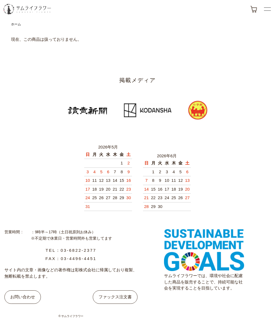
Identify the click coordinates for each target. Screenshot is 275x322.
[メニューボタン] (267, 9)
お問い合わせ (22, 296)
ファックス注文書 (115, 296)
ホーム (16, 24)
